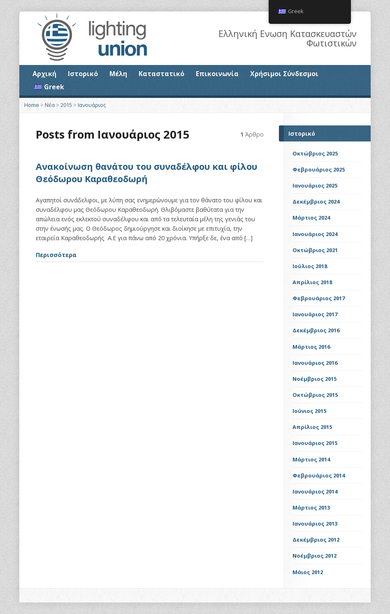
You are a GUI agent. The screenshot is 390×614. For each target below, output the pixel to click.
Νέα (50, 105)
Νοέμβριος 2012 (314, 555)
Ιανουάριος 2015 (314, 443)
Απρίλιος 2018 (312, 282)
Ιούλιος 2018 (309, 266)
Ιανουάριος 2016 (314, 362)
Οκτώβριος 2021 (315, 250)
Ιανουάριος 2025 (314, 185)
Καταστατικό (161, 73)
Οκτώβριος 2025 (315, 153)
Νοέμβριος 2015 (314, 378)
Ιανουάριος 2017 (314, 314)
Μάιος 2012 (307, 572)
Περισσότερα (56, 255)
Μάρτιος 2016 (311, 346)
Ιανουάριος (92, 105)
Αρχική (44, 73)
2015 (66, 105)
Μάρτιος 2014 (311, 459)
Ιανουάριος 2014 (314, 491)
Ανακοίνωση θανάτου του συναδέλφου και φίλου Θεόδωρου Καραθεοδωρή (146, 172)
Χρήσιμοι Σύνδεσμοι (284, 73)
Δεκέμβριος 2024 (315, 201)
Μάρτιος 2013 (311, 507)
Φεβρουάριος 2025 (318, 169)
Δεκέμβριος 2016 (315, 330)
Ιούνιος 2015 (309, 411)
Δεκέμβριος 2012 (315, 539)
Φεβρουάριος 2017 (318, 298)
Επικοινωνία (217, 73)
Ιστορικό (83, 73)
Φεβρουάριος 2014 (318, 475)
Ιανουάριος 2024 (314, 234)
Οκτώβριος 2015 (315, 395)
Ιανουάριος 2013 (314, 523)
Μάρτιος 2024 (311, 217)
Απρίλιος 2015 (312, 427)
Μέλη (118, 73)
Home (31, 105)
